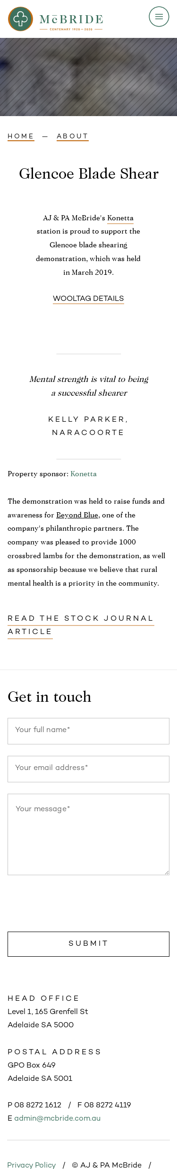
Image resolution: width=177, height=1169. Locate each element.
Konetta (120, 217)
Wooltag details (88, 299)
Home (21, 136)
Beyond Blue (77, 514)
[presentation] (79, 905)
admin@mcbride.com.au (57, 1119)
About (73, 136)
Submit (88, 944)
